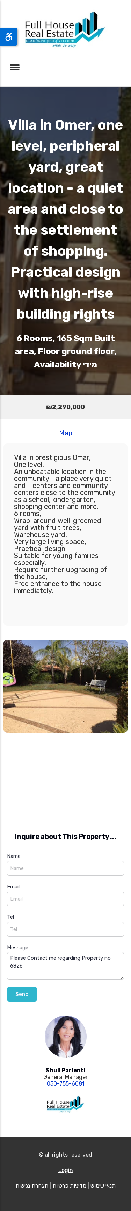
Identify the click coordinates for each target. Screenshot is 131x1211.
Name (14, 856)
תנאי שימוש (103, 1185)
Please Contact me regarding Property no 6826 (65, 966)
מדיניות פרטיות (69, 1185)
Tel (10, 917)
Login (65, 1170)
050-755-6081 (66, 1083)
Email (13, 886)
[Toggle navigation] (14, 67)
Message (17, 947)
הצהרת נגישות (31, 1185)
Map (65, 433)
